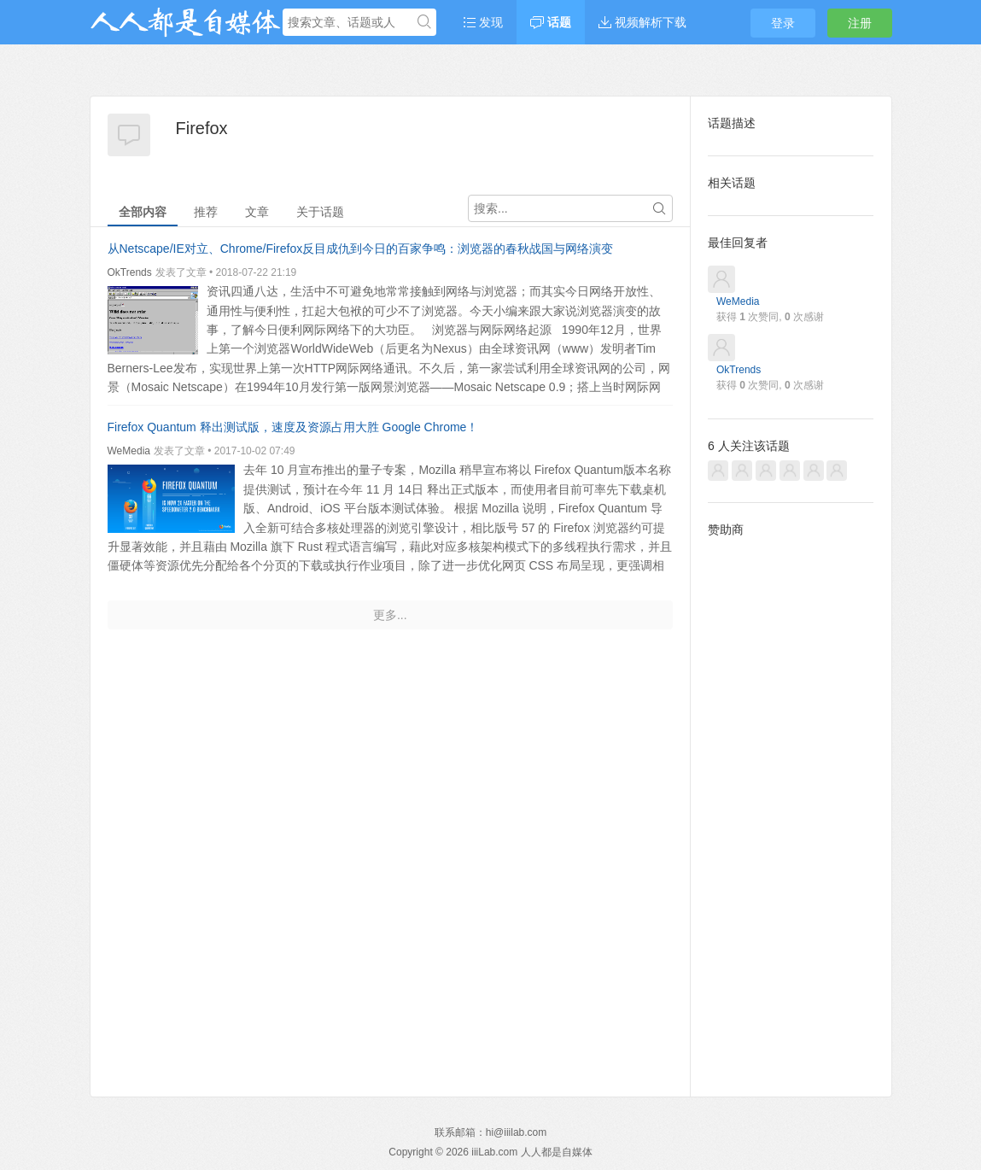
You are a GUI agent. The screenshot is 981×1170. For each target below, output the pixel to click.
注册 (860, 23)
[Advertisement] (790, 803)
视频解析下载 (642, 22)
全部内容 (142, 212)
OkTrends (130, 272)
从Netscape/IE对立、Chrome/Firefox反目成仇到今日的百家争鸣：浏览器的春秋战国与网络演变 (361, 248)
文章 (257, 212)
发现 (483, 22)
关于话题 (320, 212)
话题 (550, 22)
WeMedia (129, 451)
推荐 (206, 212)
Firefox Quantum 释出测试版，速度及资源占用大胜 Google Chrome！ (293, 427)
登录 (783, 23)
